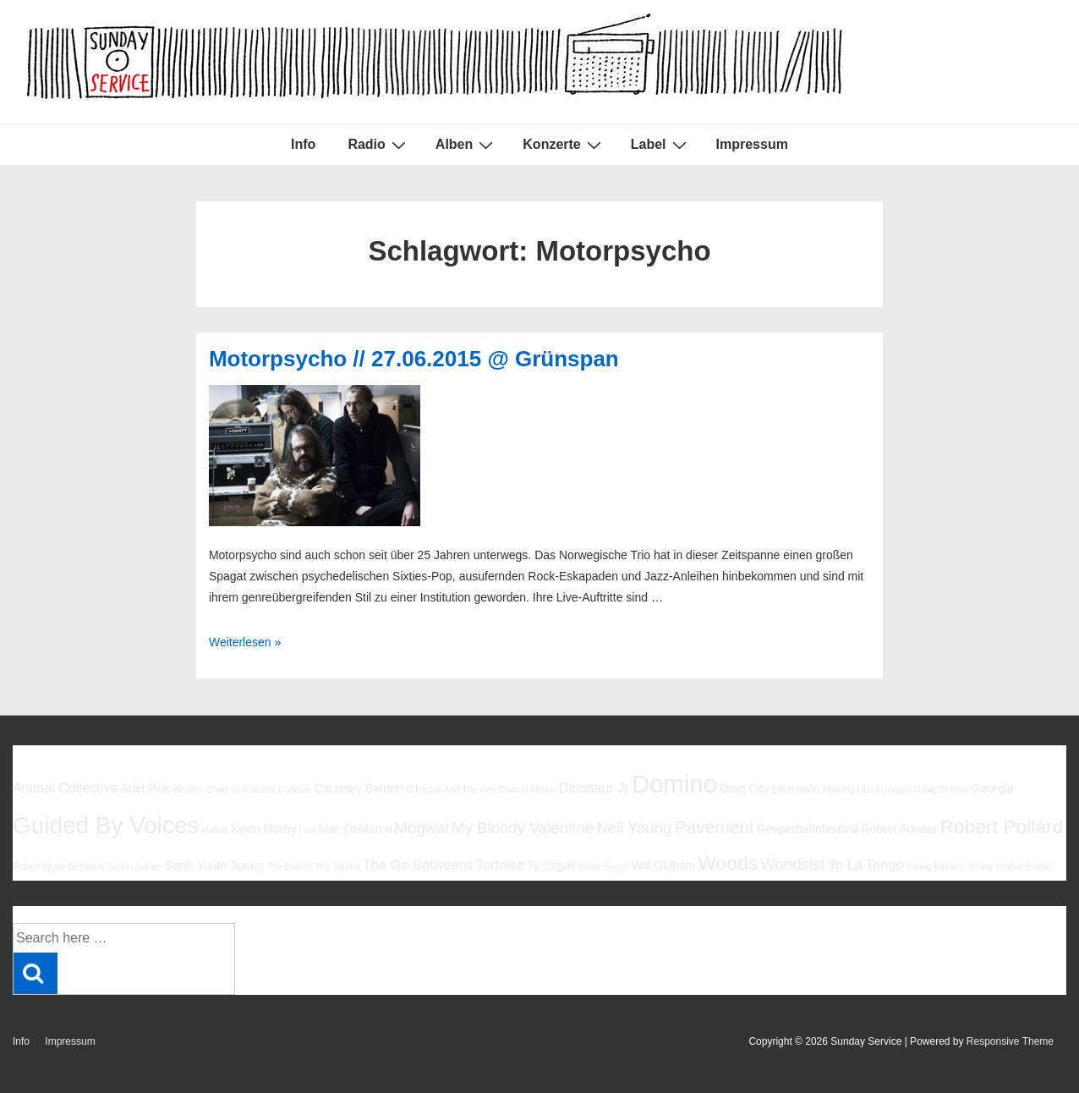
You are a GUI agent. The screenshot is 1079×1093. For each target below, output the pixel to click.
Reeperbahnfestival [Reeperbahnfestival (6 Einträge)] (807, 829)
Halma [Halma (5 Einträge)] (215, 830)
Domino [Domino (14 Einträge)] (674, 784)
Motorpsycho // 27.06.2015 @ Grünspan (414, 358)
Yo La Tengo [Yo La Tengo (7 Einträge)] (865, 864)
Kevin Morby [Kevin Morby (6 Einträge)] (263, 829)
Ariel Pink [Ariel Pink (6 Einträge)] (146, 788)
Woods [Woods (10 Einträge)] (728, 863)
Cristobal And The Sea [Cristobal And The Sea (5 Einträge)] (451, 789)
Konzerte (564, 145)
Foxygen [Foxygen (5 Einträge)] (893, 789)
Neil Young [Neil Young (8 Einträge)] (633, 828)
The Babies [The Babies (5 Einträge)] (289, 866)
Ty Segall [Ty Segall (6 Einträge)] (551, 865)
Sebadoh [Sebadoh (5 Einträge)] (86, 866)
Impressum (752, 144)
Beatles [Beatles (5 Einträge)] (188, 789)
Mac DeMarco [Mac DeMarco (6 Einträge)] (355, 829)
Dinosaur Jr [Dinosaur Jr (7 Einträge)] (594, 787)
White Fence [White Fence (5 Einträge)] (603, 866)
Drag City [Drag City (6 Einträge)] (744, 788)
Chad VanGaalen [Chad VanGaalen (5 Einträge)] (240, 789)
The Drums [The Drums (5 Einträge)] (337, 866)
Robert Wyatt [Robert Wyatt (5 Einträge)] (39, 866)
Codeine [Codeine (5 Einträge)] (294, 789)
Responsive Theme (1010, 1041)
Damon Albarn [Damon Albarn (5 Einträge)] (527, 789)
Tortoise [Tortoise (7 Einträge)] (500, 864)
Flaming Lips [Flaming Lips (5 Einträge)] (847, 789)
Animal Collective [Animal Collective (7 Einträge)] (65, 787)
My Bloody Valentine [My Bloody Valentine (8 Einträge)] (523, 828)
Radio (378, 145)
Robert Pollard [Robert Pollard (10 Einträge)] (1002, 827)
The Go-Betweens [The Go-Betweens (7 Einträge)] (418, 864)
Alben (466, 145)
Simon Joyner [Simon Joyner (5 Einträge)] (134, 866)
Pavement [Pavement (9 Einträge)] (714, 827)
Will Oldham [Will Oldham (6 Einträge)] (663, 865)
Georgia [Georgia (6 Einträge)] (993, 788)
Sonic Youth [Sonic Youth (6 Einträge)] (196, 865)
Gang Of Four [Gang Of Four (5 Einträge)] (940, 789)
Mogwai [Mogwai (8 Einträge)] (422, 828)
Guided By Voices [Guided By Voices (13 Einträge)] (106, 825)
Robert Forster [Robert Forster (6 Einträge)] (900, 829)
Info (303, 144)
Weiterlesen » (245, 642)
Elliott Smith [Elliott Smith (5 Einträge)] (795, 789)
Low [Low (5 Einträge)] (307, 830)
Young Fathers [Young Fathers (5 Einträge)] (935, 866)
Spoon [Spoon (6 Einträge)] (247, 865)
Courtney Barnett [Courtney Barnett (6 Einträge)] (358, 788)
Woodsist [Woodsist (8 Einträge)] (792, 864)
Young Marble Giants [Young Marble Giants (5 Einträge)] (1009, 866)
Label (661, 145)
